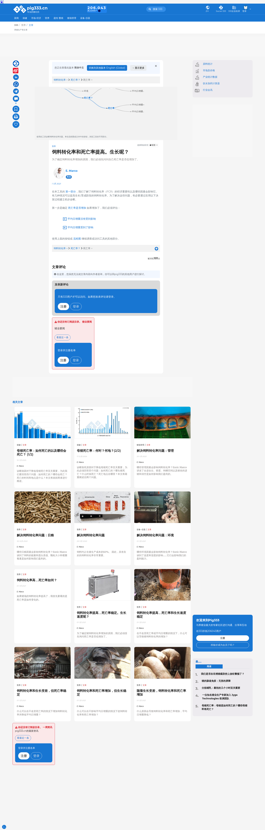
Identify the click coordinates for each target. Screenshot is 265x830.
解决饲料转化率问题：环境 (155, 535)
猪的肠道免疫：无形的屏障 (216, 680)
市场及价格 (209, 70)
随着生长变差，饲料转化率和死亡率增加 (161, 692)
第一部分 (71, 191)
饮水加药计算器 (211, 83)
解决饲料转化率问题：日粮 (35, 535)
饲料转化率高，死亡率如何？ (37, 580)
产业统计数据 (210, 76)
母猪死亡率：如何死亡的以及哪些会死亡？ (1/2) (41, 452)
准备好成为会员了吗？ (223, 644)
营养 (47, 18)
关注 (69, 177)
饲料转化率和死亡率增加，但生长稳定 (101, 692)
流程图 (77, 238)
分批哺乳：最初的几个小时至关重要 (221, 687)
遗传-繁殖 (58, 18)
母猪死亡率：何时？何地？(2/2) (99, 451)
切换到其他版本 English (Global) (107, 67)
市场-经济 (36, 18)
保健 (25, 18)
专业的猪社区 (33, 12)
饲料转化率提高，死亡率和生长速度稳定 (161, 615)
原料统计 (208, 63)
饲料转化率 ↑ (61, 79)
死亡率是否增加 (77, 207)
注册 (63, 306)
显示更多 (138, 67)
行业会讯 (208, 89)
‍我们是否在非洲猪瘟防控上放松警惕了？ (222, 673)
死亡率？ (75, 79)
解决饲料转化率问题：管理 (155, 451)
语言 (153, 145)
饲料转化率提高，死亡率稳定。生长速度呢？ (101, 615)
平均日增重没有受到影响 (81, 218)
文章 (24, 445)
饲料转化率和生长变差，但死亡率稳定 (41, 692)
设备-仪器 (85, 18)
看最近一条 (62, 337)
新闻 (16, 18)
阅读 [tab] (209, 666)
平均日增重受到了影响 (80, 227)
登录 (76, 306)
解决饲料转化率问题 (91, 535)
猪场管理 (71, 18)
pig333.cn (37, 8)
